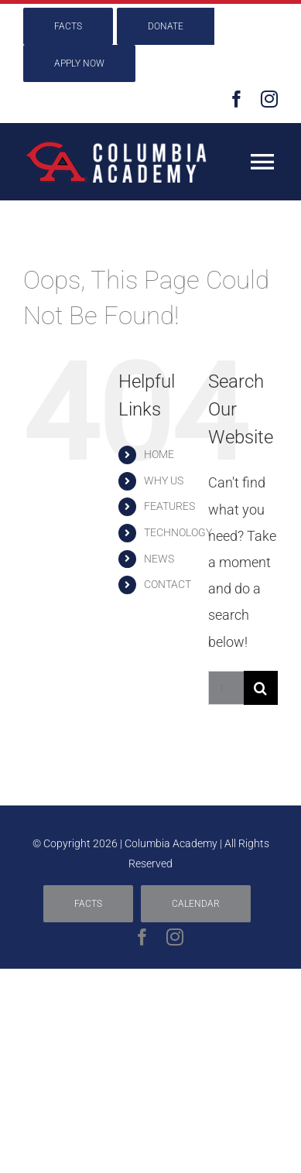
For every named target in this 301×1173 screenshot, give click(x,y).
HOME (159, 454)
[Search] (261, 688)
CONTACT (167, 584)
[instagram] (269, 99)
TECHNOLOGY (178, 532)
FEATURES (169, 506)
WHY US (163, 480)
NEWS (159, 558)
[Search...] (226, 688)
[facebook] (236, 99)
